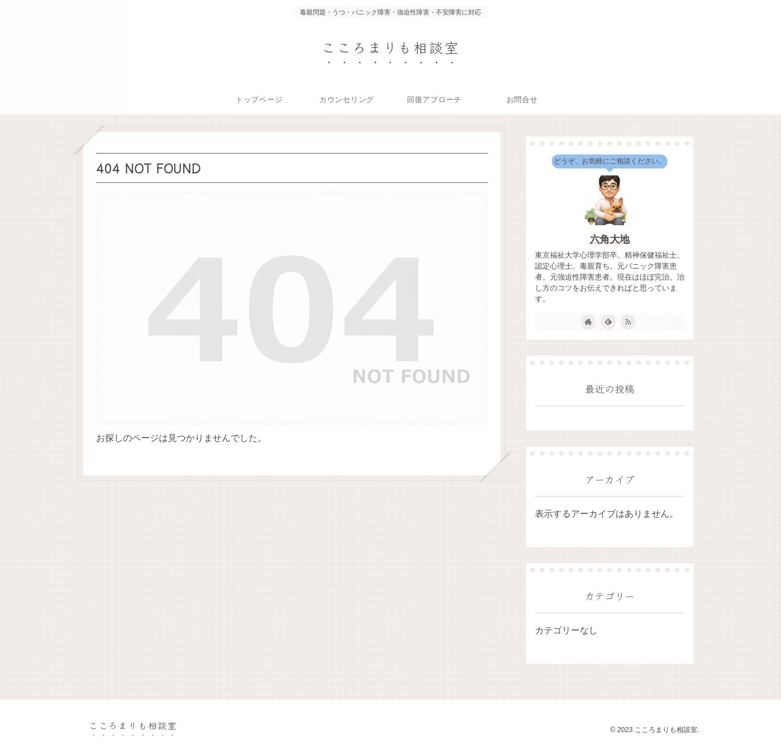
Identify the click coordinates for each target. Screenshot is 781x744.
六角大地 (610, 239)
